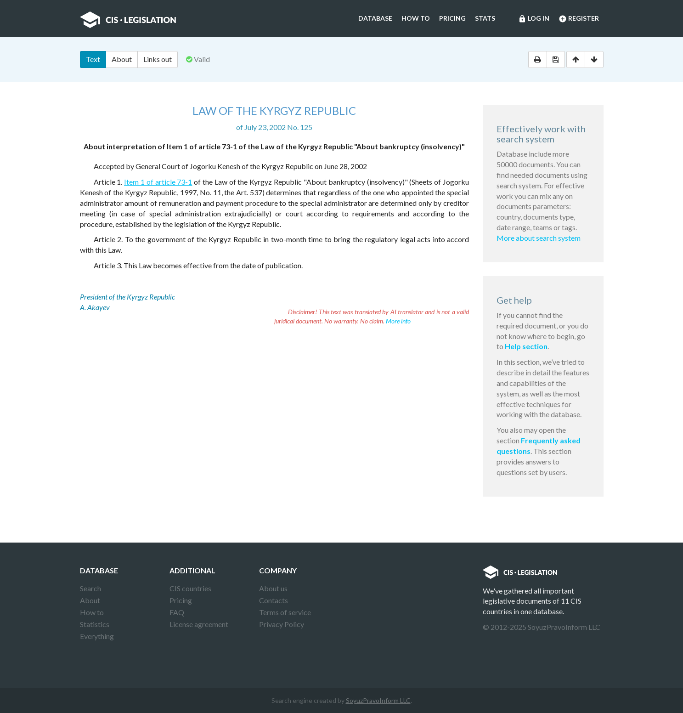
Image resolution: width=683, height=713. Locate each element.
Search (90, 588)
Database (375, 18)
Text (93, 59)
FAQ (176, 612)
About (122, 59)
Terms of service (285, 612)
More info (398, 321)
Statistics (94, 624)
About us (273, 588)
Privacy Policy (281, 624)
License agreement (198, 624)
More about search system (539, 237)
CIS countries (190, 588)
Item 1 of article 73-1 (158, 181)
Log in (533, 19)
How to (415, 18)
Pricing (452, 18)
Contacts (273, 600)
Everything (97, 636)
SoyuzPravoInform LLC (378, 700)
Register (579, 19)
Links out (157, 59)
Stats (485, 18)
